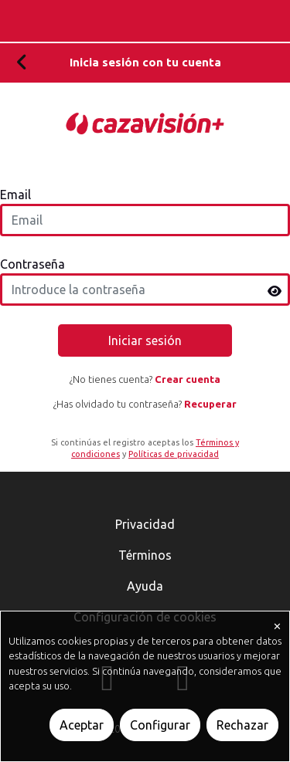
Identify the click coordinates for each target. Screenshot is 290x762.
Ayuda (145, 586)
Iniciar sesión (145, 340)
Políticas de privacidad (173, 454)
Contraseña (32, 263)
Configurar (160, 725)
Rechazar (242, 725)
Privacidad (145, 524)
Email (15, 194)
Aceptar (82, 725)
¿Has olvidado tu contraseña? (145, 403)
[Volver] (22, 63)
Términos (145, 555)
